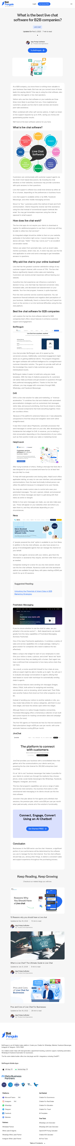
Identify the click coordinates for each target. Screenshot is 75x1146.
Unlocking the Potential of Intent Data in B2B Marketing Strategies (33, 592)
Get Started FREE (44, 4)
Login (34, 4)
